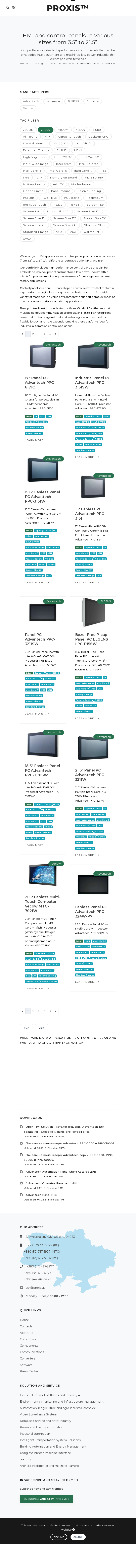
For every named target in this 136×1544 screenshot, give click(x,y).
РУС (26, 1028)
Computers (28, 1339)
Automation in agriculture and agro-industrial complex (57, 1408)
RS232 (57, 204)
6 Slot (97, 129)
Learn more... (37, 440)
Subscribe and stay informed (47, 1498)
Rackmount (95, 197)
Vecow (28, 108)
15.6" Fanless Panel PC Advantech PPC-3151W (42, 497)
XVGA (27, 238)
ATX (48, 136)
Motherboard (81, 184)
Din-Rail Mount (34, 143)
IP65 (103, 170)
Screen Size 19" (94, 218)
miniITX (58, 184)
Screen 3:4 (31, 211)
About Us (26, 1333)
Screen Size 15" (34, 218)
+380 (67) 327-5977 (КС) (42, 1245)
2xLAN (45, 129)
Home (24, 63)
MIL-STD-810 (94, 177)
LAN (40, 177)
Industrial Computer (61, 63)
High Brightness (35, 157)
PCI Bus (28, 197)
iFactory (25, 1459)
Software (26, 1365)
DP (54, 143)
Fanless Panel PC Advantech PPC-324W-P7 (91, 911)
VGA (59, 231)
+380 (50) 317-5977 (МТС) (42, 1251)
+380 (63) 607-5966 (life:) (41, 1258)
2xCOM (28, 129)
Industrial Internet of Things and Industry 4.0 (51, 1395)
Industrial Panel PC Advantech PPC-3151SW (92, 382)
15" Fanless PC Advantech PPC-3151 (90, 514)
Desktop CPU (98, 136)
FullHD (62, 150)
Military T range (34, 184)
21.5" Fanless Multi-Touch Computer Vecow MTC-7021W (42, 904)
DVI (67, 143)
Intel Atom (64, 163)
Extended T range (36, 150)
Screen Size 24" (65, 225)
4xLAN (80, 129)
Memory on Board (63, 177)
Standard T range (36, 231)
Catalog (38, 63)
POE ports (71, 197)
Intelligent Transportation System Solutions (50, 1440)
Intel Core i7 (83, 170)
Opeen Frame (33, 191)
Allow (78, 1537)
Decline (59, 1537)
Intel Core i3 (32, 170)
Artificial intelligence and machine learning (49, 1466)
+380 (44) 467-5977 (40, 1266)
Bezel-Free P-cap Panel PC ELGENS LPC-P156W (91, 639)
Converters (27, 1358)
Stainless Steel (95, 225)
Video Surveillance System (38, 1414)
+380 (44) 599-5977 (37, 1273)
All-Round (30, 136)
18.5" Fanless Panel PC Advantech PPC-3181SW (42, 770)
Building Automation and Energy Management (53, 1446)
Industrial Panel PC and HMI (98, 63)
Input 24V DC (89, 157)
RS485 (74, 204)
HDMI (78, 150)
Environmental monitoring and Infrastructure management (61, 1401)
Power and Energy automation (41, 1427)
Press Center (29, 1371)
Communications (32, 1352)
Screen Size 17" (64, 218)
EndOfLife (84, 143)
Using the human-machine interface (45, 1453)
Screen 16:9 (95, 204)
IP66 (26, 177)
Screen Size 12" (88, 211)
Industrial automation (35, 1434)
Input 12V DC (63, 157)
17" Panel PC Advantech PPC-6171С (40, 382)
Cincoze (93, 101)
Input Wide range (36, 163)
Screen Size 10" (58, 211)
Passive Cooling (89, 191)
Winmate (53, 101)
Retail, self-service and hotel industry (45, 1421)
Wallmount (91, 231)
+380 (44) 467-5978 (37, 1279)
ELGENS (73, 101)
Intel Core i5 (58, 170)
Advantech (31, 101)
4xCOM (63, 129)
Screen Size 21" (34, 225)
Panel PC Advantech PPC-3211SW (40, 639)
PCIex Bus (49, 197)
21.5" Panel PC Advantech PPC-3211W (90, 775)
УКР (41, 1028)
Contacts (26, 1326)
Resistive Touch (34, 204)
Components (29, 1345)
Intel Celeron (89, 163)
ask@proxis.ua (35, 1288)
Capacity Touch (69, 136)
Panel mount (60, 191)
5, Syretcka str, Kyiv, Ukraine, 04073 (50, 1237)
